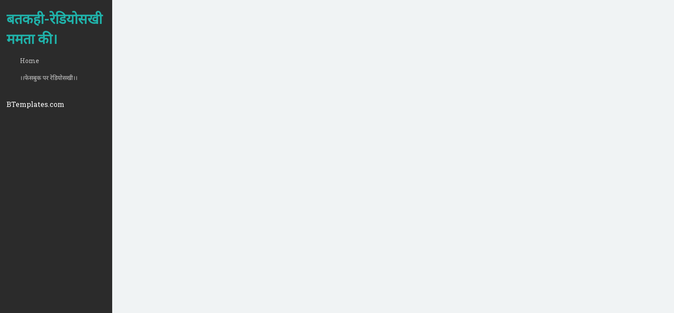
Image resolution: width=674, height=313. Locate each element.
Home (29, 61)
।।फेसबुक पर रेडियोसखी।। (48, 77)
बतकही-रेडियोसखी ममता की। (54, 28)
